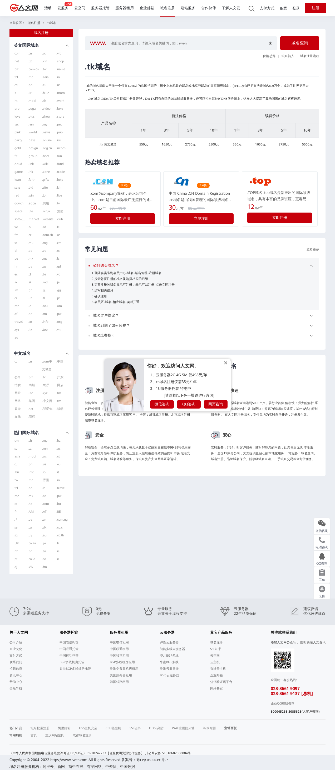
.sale (17, 187)
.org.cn (47, 148)
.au (44, 535)
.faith (31, 180)
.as (58, 235)
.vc (44, 251)
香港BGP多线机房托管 (75, 669)
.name (60, 69)
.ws (16, 227)
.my (44, 124)
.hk (30, 329)
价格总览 (269, 56)
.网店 (59, 385)
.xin (44, 61)
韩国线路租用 (119, 682)
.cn (30, 53)
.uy (30, 535)
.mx (30, 258)
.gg (58, 290)
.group (32, 156)
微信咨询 (162, 404)
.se (15, 527)
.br (30, 551)
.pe (16, 258)
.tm (44, 314)
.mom (60, 93)
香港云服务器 (169, 669)
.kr (30, 93)
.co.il (45, 306)
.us (58, 85)
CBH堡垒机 (113, 728)
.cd (16, 85)
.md (45, 282)
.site (45, 187)
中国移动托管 (69, 655)
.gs (44, 266)
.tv (58, 203)
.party (18, 140)
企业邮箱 (147, 8)
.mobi (32, 101)
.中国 (59, 361)
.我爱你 (47, 409)
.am (59, 306)
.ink (30, 172)
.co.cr (60, 527)
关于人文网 (18, 632)
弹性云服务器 (169, 642)
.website (47, 219)
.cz (15, 298)
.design (33, 148)
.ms (44, 258)
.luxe (59, 108)
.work (60, 101)
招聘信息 (15, 669)
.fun (59, 156)
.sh (44, 101)
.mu (30, 243)
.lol (44, 195)
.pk (44, 543)
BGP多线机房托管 (72, 662)
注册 (315, 8)
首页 (34, 735)
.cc (44, 53)
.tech (17, 124)
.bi (15, 251)
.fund (60, 164)
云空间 (79, 8)
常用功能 (15, 735)
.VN (30, 567)
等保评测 (209, 728)
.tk (29, 227)
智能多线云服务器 (172, 649)
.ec (15, 274)
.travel (18, 322)
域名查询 (299, 43)
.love (17, 116)
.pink (17, 132)
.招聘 (17, 385)
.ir (57, 559)
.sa (44, 551)
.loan (17, 180)
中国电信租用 (119, 642)
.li (57, 543)
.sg (16, 535)
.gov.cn (18, 203)
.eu (44, 85)
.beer (45, 156)
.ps (58, 298)
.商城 (31, 385)
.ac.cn (32, 203)
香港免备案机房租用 (124, 669)
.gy (30, 266)
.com (17, 53)
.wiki (45, 164)
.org (59, 322)
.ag (16, 337)
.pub (59, 132)
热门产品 (15, 728)
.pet (59, 124)
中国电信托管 (69, 642)
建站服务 (188, 8)
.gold (17, 148)
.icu (58, 140)
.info (45, 322)
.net (16, 61)
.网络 (45, 203)
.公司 (17, 377)
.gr (30, 290)
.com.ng (62, 519)
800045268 (279, 711)
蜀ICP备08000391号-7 (152, 760)
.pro (16, 108)
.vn (58, 329)
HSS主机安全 (88, 728)
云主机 (215, 662)
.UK (16, 543)
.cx (30, 235)
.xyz (16, 329)
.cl (29, 274)
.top (45, 329)
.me (30, 77)
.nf (44, 227)
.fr (15, 512)
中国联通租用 (119, 649)
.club (59, 219)
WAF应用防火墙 (183, 728)
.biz (16, 69)
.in (58, 77)
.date (31, 140)
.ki (58, 227)
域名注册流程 (309, 56)
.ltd (30, 61)
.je (58, 282)
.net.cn (61, 148)
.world (32, 132)
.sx (15, 282)
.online (47, 140)
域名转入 (288, 56)
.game (18, 172)
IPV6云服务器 (169, 675)
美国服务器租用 (121, 675)
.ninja (46, 211)
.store (60, 116)
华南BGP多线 (169, 662)
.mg (45, 243)
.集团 (59, 211)
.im (16, 290)
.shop (60, 61)
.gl (44, 290)
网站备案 (216, 688)
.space (18, 211)
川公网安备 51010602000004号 (168, 753)
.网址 (17, 393)
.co (30, 322)
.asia (45, 77)
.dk (44, 527)
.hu (58, 504)
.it (15, 93)
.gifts (45, 180)
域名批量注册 (40, 728)
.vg (58, 274)
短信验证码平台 (221, 682)
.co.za (32, 543)
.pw (58, 314)
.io (29, 306)
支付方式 (267, 8)
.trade (60, 172)
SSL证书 (215, 649)
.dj (15, 567)
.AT (44, 512)
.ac (30, 251)
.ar (44, 519)
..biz (16, 472)
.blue (45, 93)
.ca (30, 527)
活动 (48, 8)
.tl (43, 298)
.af (15, 314)
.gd (58, 266)
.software (20, 219)
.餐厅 (45, 385)
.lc (57, 258)
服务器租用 (124, 8)
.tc (58, 251)
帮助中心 (15, 682)
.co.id (31, 559)
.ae (30, 314)
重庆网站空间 (54, 735)
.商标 (31, 417)
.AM (31, 512)
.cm (58, 243)
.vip (58, 53)
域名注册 (167, 8)
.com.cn (33, 69)
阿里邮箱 (64, 728)
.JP (15, 519)
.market (33, 219)
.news (46, 132)
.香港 (17, 409)
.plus (31, 116)
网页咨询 (215, 404)
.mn (16, 306)
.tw (44, 69)
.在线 (17, 417)
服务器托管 (100, 8)
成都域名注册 (82, 735)
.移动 (59, 409)
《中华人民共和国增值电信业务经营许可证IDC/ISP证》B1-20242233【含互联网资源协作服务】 (76, 753)
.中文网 (47, 401)
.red (16, 195)
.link (31, 164)
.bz (44, 274)
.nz (16, 551)
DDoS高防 (156, 728)
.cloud (18, 164)
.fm (16, 235)
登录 (296, 8)
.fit (15, 156)
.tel (16, 77)
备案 (283, 8)
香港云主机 (218, 669)
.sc (15, 243)
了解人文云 (231, 8)
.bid (30, 187)
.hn (16, 266)
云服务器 (167, 632)
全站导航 (15, 688)
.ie (58, 551)
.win (31, 195)
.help (59, 180)
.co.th (60, 535)
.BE (58, 512)
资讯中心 (15, 675)
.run (31, 124)
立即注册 (122, 218)
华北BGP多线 (169, 655)
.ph (30, 85)
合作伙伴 (208, 8)
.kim (59, 187)
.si (29, 282)
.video (46, 108)
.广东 (59, 377)
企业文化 (15, 649)
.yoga (32, 108)
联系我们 (15, 662)
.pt (15, 559)
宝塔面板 (230, 728)
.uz (30, 298)
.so (44, 559)
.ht (15, 101)
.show (46, 116)
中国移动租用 (119, 655)
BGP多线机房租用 (122, 662)
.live (59, 195)
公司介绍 (15, 642)
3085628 (294, 711)
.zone (46, 172)
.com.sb (47, 235)
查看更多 (313, 249)
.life (30, 211)
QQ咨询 (188, 404)
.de (30, 519)
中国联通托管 (69, 649)
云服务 (62, 8)
